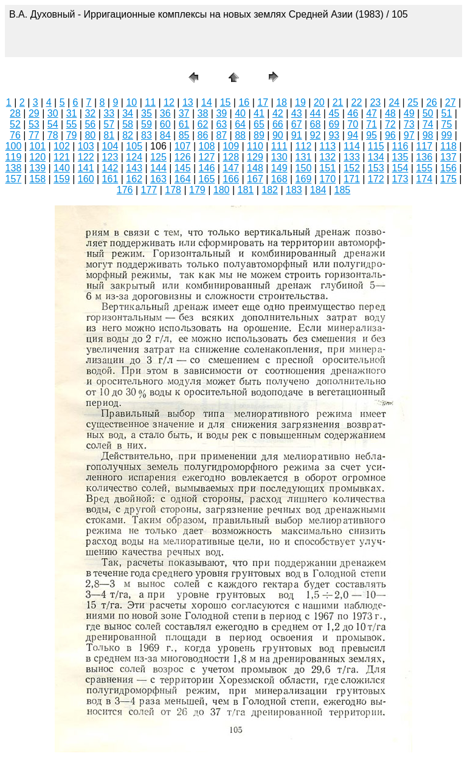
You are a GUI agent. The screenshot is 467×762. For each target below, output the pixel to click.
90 (277, 135)
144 (158, 168)
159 (62, 179)
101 (37, 146)
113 (327, 146)
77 (34, 135)
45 (333, 113)
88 (240, 135)
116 (400, 146)
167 (255, 179)
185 (342, 190)
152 (352, 168)
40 (240, 113)
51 (446, 113)
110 (255, 146)
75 (446, 124)
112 (304, 146)
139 (37, 168)
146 (207, 168)
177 (149, 190)
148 (255, 168)
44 (315, 113)
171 (352, 179)
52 (15, 124)
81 (108, 135)
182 (269, 190)
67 (296, 124)
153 (376, 168)
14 (206, 102)
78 (52, 135)
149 (279, 168)
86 (203, 135)
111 (279, 146)
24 (394, 102)
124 (134, 157)
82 (127, 135)
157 (13, 179)
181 (246, 190)
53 (34, 124)
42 (277, 113)
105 (134, 146)
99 (446, 135)
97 (409, 135)
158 (37, 179)
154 (400, 168)
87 (221, 135)
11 (150, 102)
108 (207, 146)
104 (110, 146)
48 (390, 113)
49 (409, 113)
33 (108, 113)
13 (187, 102)
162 (134, 179)
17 (262, 102)
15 (225, 102)
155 (424, 168)
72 (390, 124)
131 (304, 157)
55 (71, 124)
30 (52, 113)
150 (304, 168)
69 (333, 124)
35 (146, 113)
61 (184, 124)
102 (62, 146)
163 (158, 179)
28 (15, 113)
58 (127, 124)
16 (243, 102)
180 (221, 190)
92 (315, 135)
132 (327, 157)
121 (62, 157)
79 (71, 135)
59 (146, 124)
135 (400, 157)
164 (183, 179)
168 (279, 179)
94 (352, 135)
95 (371, 135)
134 (376, 157)
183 (294, 190)
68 (315, 124)
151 (327, 168)
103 (86, 146)
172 (376, 179)
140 (62, 168)
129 (255, 157)
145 (183, 168)
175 (448, 179)
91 (296, 135)
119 (13, 157)
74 (428, 124)
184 (318, 190)
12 (169, 102)
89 (259, 135)
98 (428, 135)
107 (183, 146)
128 (231, 157)
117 (424, 146)
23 (375, 102)
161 (110, 179)
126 (183, 157)
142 (110, 168)
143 (134, 168)
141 (86, 168)
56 (90, 124)
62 (203, 124)
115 (376, 146)
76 (15, 135)
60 (165, 124)
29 (34, 113)
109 (231, 146)
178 (173, 190)
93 (333, 135)
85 (184, 135)
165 (207, 179)
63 (221, 124)
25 (412, 102)
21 (338, 102)
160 (86, 179)
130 (279, 157)
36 (165, 113)
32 (90, 113)
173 (400, 179)
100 (13, 146)
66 (277, 124)
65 (259, 124)
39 (221, 113)
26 (431, 102)
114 (352, 146)
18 (281, 102)
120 (37, 157)
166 (231, 179)
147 (231, 168)
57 (108, 124)
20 (319, 102)
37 (184, 113)
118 (448, 146)
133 (352, 157)
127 (207, 157)
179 (197, 190)
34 (127, 113)
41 (259, 113)
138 (13, 168)
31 (71, 113)
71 (371, 124)
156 (448, 168)
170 (327, 179)
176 (125, 190)
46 (352, 113)
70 (352, 124)
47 (371, 113)
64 (240, 124)
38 (203, 113)
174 (424, 179)
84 (165, 135)
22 (356, 102)
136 (424, 157)
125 (158, 157)
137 (448, 157)
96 (390, 135)
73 (409, 124)
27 (450, 102)
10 (131, 102)
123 (110, 157)
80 (90, 135)
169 (304, 179)
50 (428, 113)
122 (86, 157)
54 (52, 124)
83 (146, 135)
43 (296, 113)
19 (300, 102)
